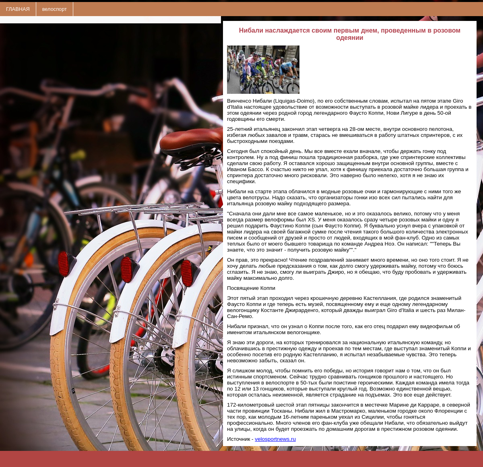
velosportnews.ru (275, 439)
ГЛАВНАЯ (18, 9)
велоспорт (54, 9)
